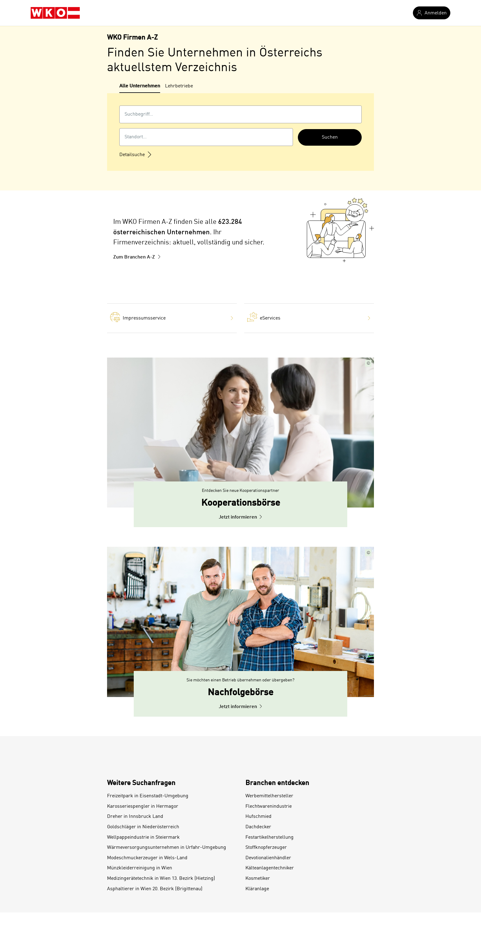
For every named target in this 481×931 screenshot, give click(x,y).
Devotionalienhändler (268, 858)
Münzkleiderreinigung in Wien (139, 868)
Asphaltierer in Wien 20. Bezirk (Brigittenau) (154, 889)
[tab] (139, 87)
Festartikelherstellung (269, 837)
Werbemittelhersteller (269, 796)
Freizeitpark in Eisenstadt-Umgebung (147, 796)
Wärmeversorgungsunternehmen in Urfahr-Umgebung (166, 847)
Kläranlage (257, 889)
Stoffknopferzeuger (266, 847)
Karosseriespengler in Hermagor (142, 806)
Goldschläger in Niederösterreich (143, 827)
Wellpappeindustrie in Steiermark (143, 837)
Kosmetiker (257, 878)
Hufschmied (258, 816)
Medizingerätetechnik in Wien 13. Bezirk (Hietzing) (161, 878)
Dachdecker (258, 827)
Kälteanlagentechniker (269, 868)
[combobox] (240, 114)
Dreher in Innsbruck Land (135, 816)
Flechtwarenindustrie (268, 806)
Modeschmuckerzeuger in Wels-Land (147, 858)
